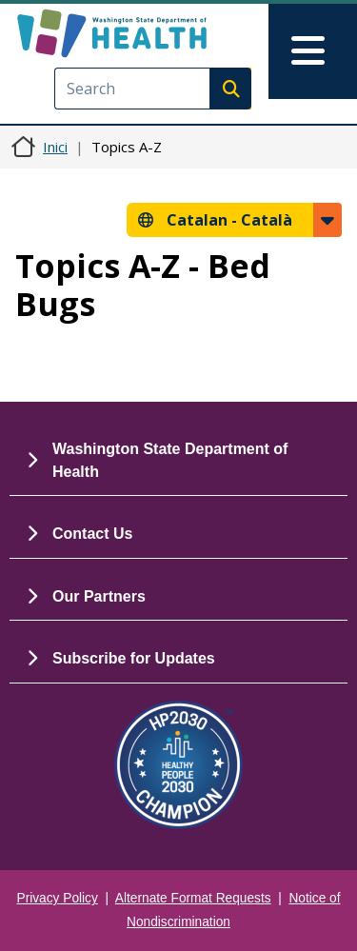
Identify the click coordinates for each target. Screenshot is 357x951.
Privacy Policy (57, 898)
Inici (55, 146)
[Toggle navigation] (312, 51)
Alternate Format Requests (193, 898)
